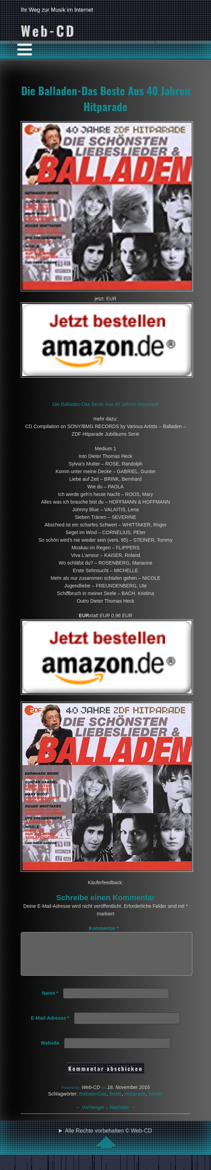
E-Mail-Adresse (50, 1026)
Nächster (122, 1115)
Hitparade (135, 1102)
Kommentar (104, 928)
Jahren (155, 1102)
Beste (115, 1102)
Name (50, 1001)
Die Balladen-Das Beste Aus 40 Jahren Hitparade (105, 98)
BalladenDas (92, 1102)
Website (50, 1051)
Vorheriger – (93, 1115)
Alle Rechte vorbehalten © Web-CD (108, 1146)
